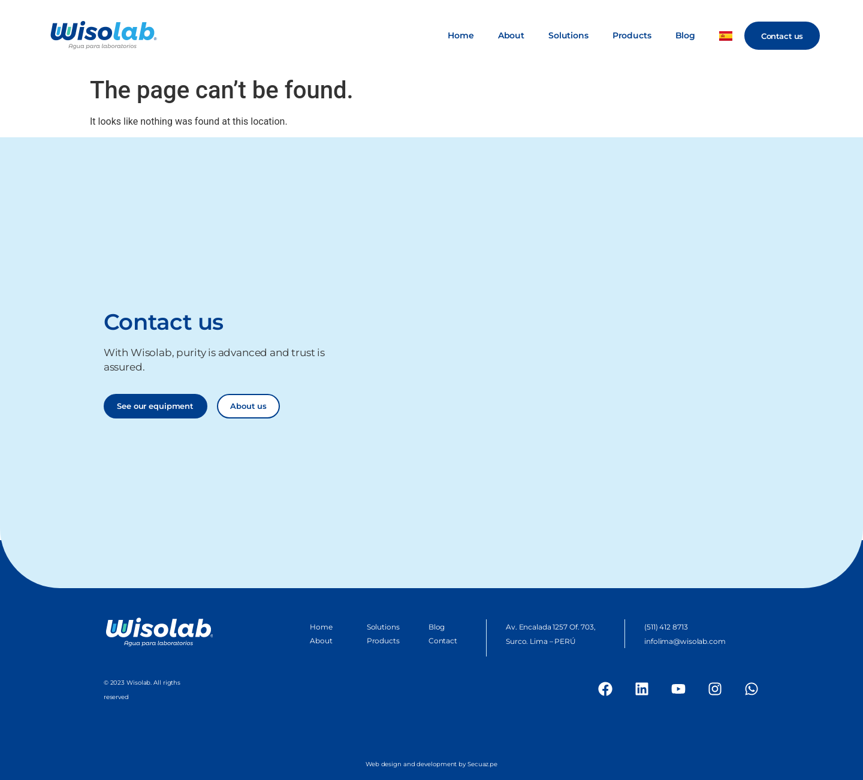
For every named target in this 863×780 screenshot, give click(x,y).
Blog (685, 35)
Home (460, 35)
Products (631, 35)
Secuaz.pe (482, 764)
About (511, 35)
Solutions (568, 35)
